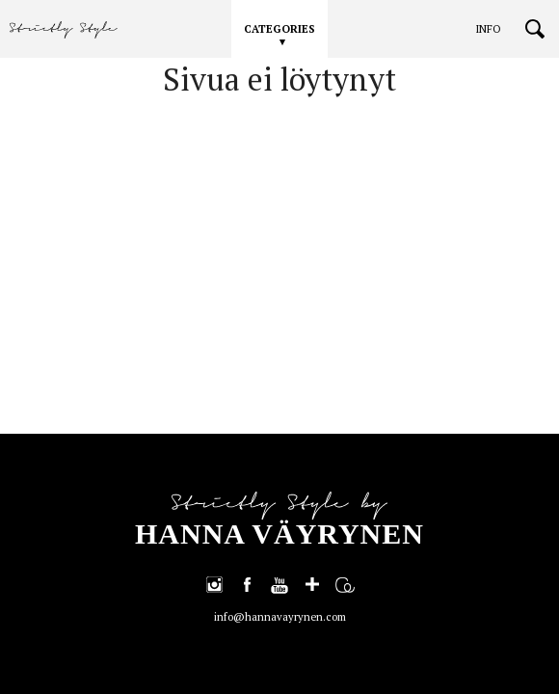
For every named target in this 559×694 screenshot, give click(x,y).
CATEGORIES (279, 29)
